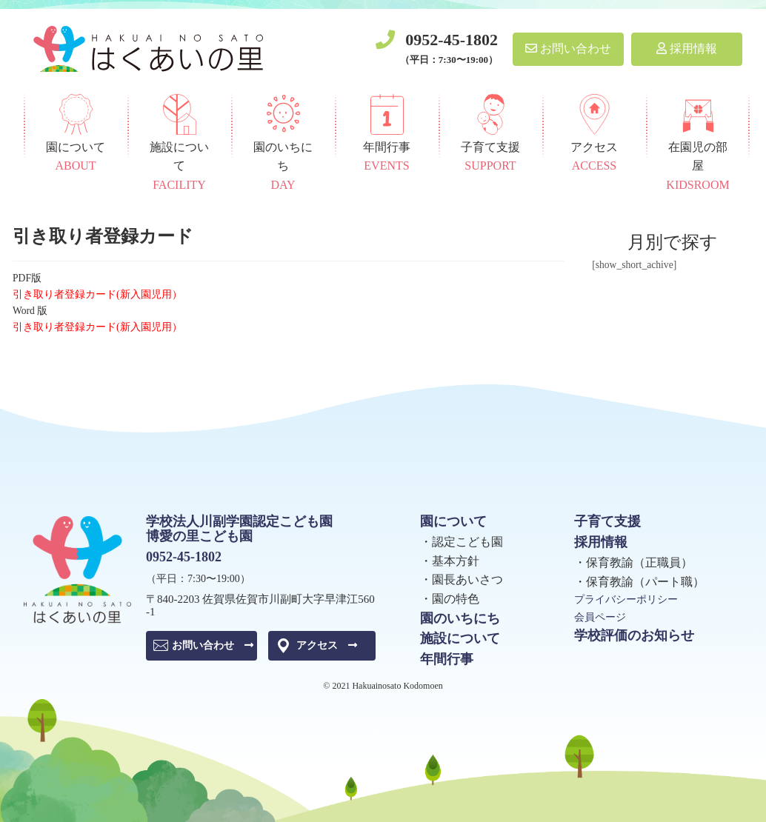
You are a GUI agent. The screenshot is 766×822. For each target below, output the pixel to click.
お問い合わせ (568, 48)
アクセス (326, 645)
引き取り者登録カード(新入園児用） (97, 294)
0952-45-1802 (451, 39)
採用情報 (686, 48)
